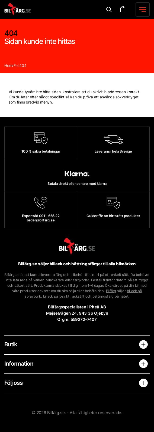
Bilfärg (111, 291)
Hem (8, 65)
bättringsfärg (103, 296)
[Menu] (109, 9)
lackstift (78, 296)
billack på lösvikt (56, 296)
